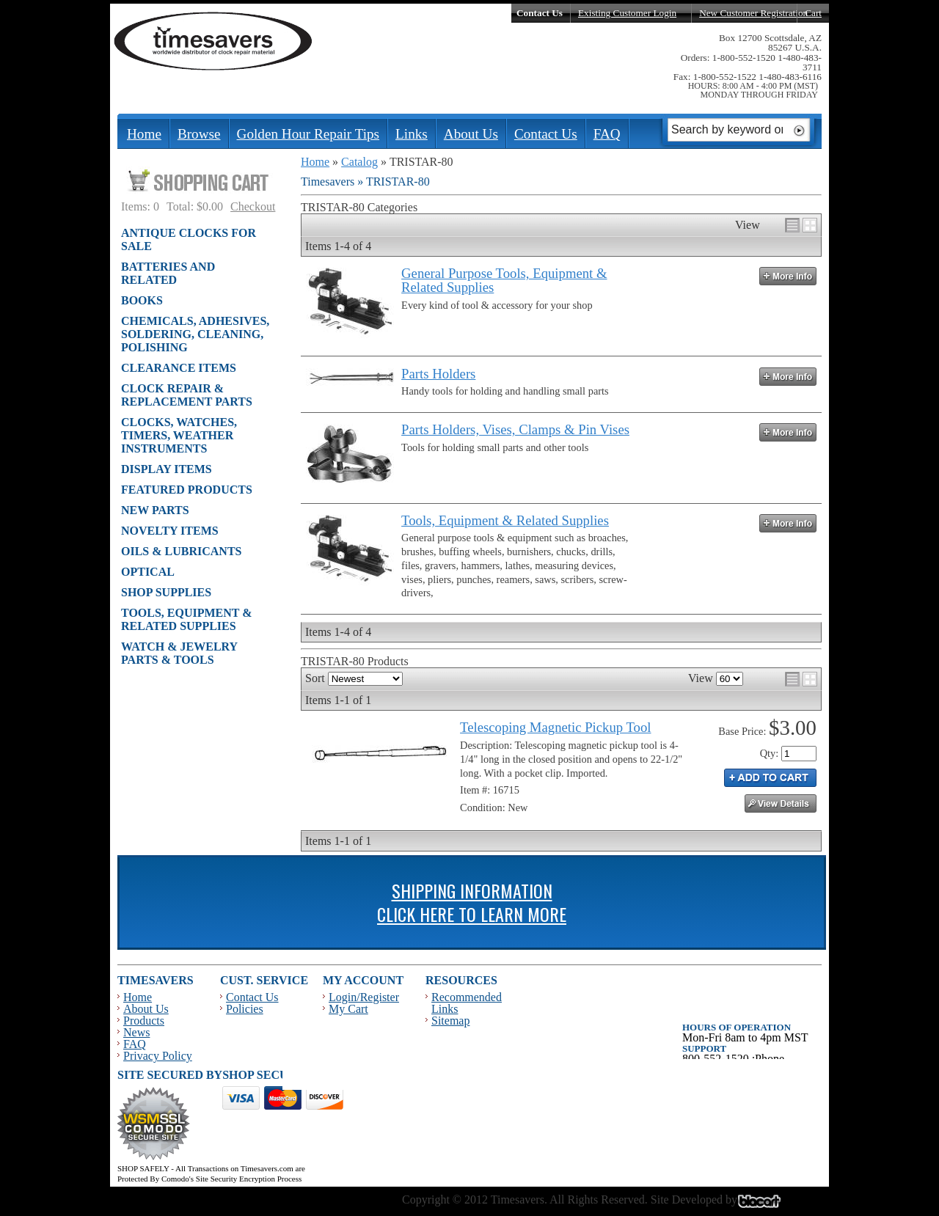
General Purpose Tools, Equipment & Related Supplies (504, 280)
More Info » (787, 276)
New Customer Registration (753, 12)
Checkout (252, 206)
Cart (813, 12)
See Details (780, 803)
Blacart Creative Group (768, 1205)
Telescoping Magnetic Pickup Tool (555, 727)
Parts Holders (438, 373)
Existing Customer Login (627, 12)
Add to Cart (770, 778)
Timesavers (213, 41)
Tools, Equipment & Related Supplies (505, 520)
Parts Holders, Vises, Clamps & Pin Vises (515, 429)
